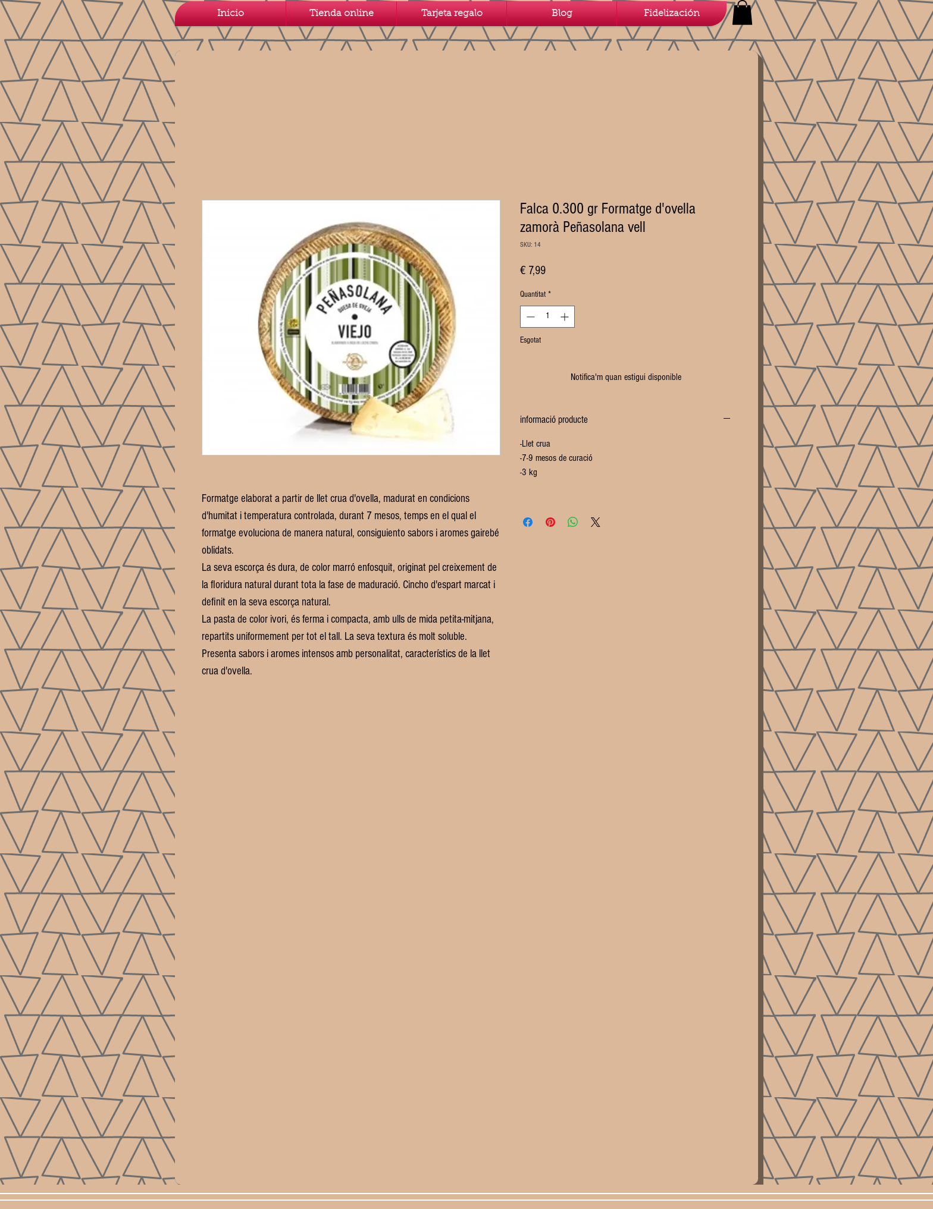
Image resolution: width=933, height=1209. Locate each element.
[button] (742, 12)
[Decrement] (529, 316)
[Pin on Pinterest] (550, 522)
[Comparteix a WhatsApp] (573, 522)
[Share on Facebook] (528, 522)
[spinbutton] (547, 316)
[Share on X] (595, 522)
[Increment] (565, 316)
